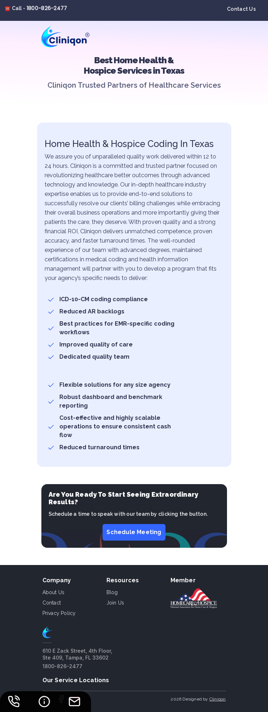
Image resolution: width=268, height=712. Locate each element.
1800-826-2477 (47, 8)
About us (53, 592)
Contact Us (241, 9)
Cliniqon (217, 699)
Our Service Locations (75, 680)
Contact (51, 603)
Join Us (115, 603)
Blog (112, 592)
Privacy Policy (59, 613)
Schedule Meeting (133, 532)
